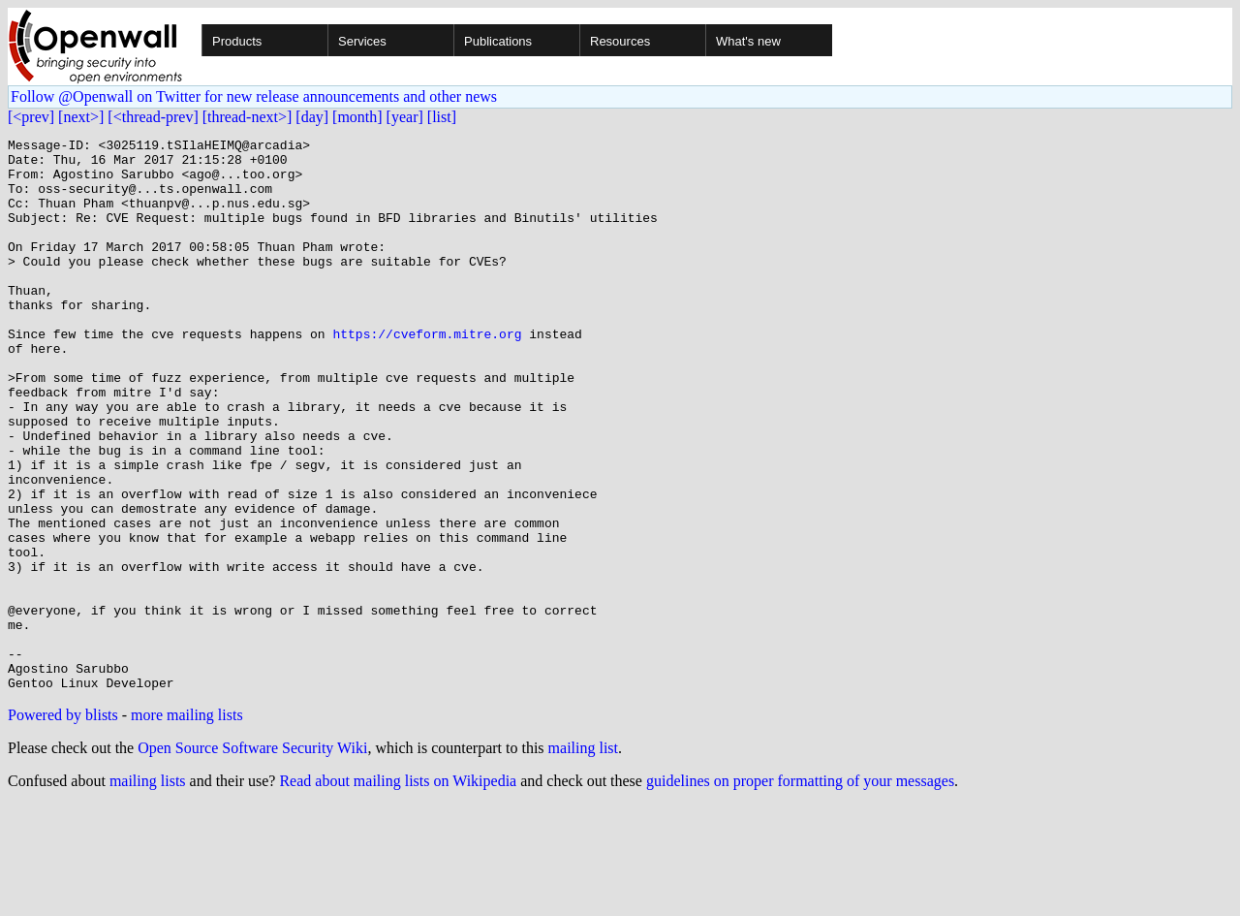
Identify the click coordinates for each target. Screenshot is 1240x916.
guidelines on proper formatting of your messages (800, 891)
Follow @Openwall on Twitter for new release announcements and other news (254, 96)
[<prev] (31, 117)
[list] (441, 117)
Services (362, 41)
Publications (498, 41)
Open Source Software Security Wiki (252, 858)
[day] (311, 117)
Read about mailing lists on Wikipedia (397, 891)
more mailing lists (187, 825)
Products (237, 41)
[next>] (81, 117)
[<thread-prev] (153, 117)
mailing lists (147, 891)
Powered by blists (63, 825)
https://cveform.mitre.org (426, 374)
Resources (620, 41)
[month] (357, 117)
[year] (405, 117)
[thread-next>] (247, 117)
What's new (748, 41)
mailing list (583, 858)
